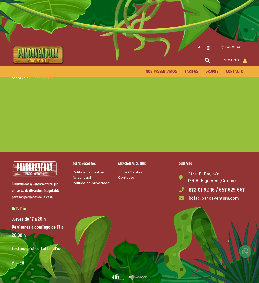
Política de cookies (89, 172)
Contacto (126, 178)
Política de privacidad (91, 183)
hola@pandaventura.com (214, 199)
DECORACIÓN (21, 78)
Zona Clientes (130, 172)
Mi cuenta (235, 60)
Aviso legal (82, 178)
